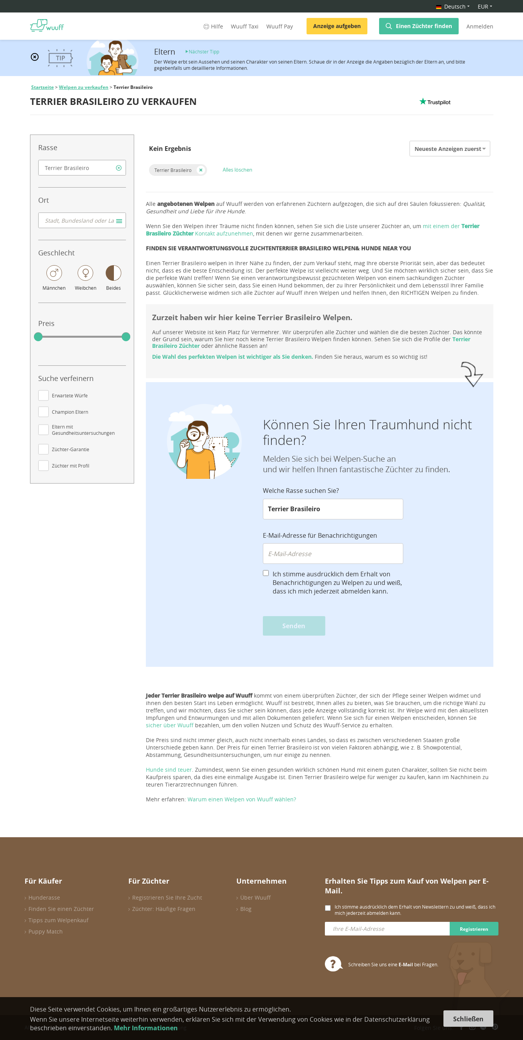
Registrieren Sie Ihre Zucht (167, 897)
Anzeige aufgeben (337, 26)
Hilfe (212, 26)
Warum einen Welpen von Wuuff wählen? (242, 799)
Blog (246, 908)
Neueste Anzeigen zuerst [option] (448, 148)
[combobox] (82, 167)
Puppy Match (45, 931)
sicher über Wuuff (169, 725)
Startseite (42, 87)
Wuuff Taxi (245, 26)
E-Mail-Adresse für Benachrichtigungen (320, 535)
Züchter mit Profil (70, 465)
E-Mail (406, 964)
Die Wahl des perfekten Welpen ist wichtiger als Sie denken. (232, 356)
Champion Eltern (70, 412)
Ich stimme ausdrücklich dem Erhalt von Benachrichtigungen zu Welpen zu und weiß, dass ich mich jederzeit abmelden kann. (337, 582)
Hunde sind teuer (169, 769)
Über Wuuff (255, 897)
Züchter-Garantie (70, 449)
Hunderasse (44, 897)
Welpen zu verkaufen (83, 87)
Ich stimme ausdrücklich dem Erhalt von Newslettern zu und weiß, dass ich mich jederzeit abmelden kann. (415, 910)
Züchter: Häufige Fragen (163, 908)
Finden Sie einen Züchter (61, 908)
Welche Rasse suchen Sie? (301, 490)
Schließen (468, 1019)
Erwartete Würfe (70, 395)
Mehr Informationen (146, 1028)
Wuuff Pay (279, 26)
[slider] (38, 337)
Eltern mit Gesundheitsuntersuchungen (83, 429)
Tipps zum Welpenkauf (58, 920)
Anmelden (479, 26)
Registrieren (474, 929)
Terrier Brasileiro (172, 170)
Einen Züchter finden (424, 26)
